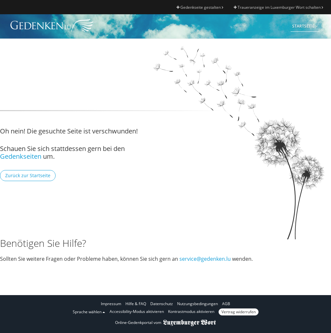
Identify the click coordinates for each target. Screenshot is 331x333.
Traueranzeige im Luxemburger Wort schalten (278, 7)
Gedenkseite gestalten (199, 7)
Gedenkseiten (20, 156)
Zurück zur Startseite (27, 175)
